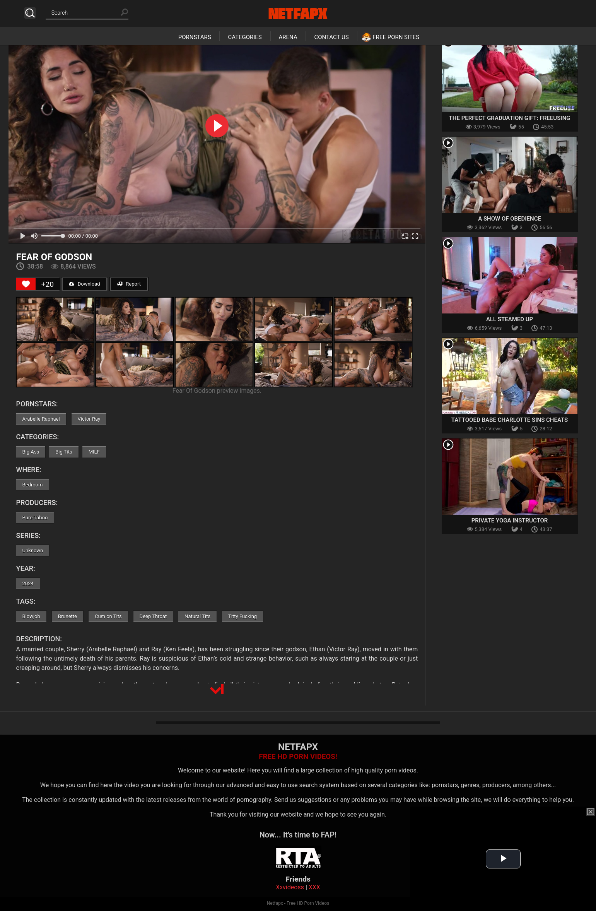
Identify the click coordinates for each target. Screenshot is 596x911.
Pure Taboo (35, 518)
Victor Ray (89, 419)
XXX (314, 887)
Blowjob (31, 616)
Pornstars (194, 37)
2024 (28, 583)
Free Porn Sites (395, 37)
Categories (244, 37)
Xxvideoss (290, 887)
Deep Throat (153, 616)
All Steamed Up (509, 319)
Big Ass (30, 452)
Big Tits (63, 452)
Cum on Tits (108, 616)
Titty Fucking (242, 616)
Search (30, 13)
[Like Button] (26, 284)
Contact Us (331, 37)
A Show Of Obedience (509, 218)
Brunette (67, 616)
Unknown (32, 550)
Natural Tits (197, 616)
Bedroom (32, 485)
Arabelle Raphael (41, 419)
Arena (288, 37)
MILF (94, 452)
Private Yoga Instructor (509, 520)
